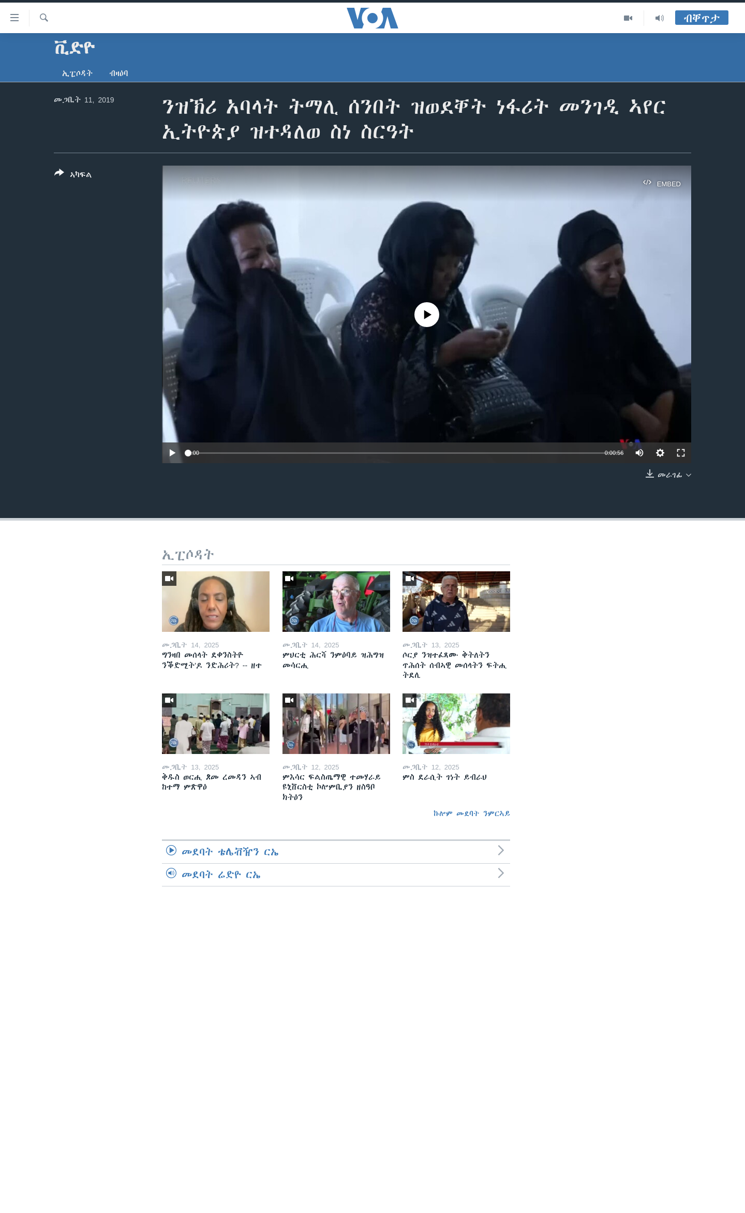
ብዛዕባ (118, 73)
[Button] (73, 176)
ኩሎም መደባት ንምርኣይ (472, 813)
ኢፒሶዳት (77, 73)
